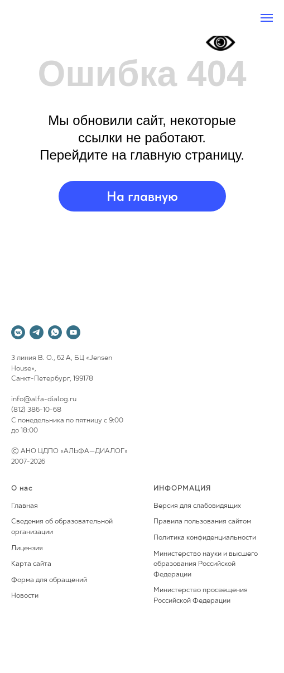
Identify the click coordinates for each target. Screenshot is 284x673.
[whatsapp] (55, 332)
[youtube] (73, 332)
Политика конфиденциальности (204, 538)
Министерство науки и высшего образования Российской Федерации (205, 564)
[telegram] (37, 332)
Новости (24, 596)
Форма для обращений (49, 580)
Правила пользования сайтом (202, 521)
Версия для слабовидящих (197, 506)
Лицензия (27, 548)
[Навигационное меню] (267, 18)
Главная (24, 506)
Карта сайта (31, 564)
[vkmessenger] (18, 332)
